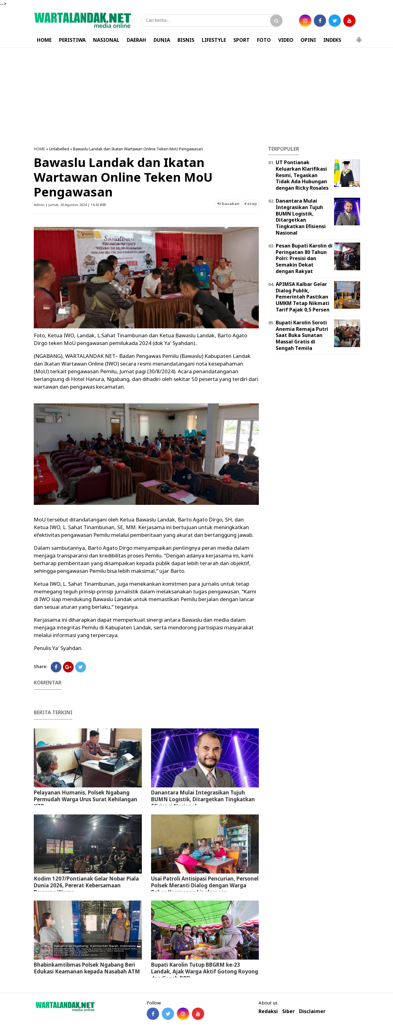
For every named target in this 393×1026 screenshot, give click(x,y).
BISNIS (185, 40)
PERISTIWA (72, 40)
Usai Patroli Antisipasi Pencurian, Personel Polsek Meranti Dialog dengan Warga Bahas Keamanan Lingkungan (205, 885)
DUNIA (162, 40)
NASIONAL (106, 40)
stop (250, 203)
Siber (288, 1011)
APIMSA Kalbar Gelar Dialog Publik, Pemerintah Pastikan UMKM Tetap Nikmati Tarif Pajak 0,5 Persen (302, 297)
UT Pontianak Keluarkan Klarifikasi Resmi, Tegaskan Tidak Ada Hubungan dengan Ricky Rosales (302, 175)
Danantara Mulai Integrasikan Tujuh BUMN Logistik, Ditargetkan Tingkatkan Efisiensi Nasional (203, 799)
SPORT (241, 40)
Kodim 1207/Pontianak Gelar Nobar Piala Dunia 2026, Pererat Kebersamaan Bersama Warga (86, 885)
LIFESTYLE (214, 40)
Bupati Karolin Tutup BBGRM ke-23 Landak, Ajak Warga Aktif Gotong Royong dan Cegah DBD (204, 971)
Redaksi (268, 1011)
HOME (44, 40)
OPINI (308, 40)
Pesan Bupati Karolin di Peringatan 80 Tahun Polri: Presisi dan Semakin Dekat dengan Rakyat (304, 258)
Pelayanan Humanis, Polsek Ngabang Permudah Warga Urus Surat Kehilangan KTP (85, 799)
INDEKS (332, 40)
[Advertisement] (196, 97)
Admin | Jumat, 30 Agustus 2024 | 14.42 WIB (70, 204)
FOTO (264, 40)
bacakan (228, 203)
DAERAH (136, 40)
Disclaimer (312, 1011)
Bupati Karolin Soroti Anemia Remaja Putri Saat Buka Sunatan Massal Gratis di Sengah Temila (302, 335)
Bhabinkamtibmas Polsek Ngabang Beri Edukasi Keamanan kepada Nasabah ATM (87, 968)
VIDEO (285, 40)
